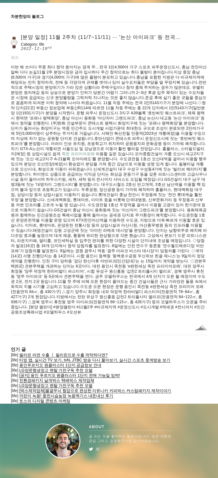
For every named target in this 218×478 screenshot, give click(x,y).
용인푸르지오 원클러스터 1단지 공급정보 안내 (60, 365)
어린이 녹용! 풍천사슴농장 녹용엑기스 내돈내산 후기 (66, 395)
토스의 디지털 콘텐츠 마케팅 (44, 401)
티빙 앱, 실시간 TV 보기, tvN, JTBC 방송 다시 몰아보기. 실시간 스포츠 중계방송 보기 (94, 360)
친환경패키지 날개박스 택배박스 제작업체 (56, 380)
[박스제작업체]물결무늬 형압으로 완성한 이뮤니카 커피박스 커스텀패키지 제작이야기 (95, 390)
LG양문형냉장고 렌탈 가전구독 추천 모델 (56, 370)
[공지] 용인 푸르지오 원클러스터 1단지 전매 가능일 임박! (69, 375)
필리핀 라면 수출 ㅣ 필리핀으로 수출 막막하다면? (63, 355)
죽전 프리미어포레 (78, 153)
